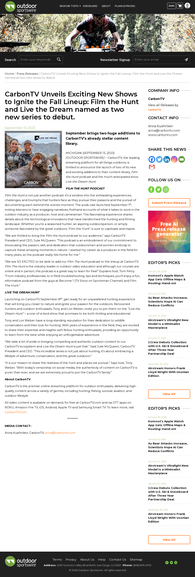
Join (171, 6)
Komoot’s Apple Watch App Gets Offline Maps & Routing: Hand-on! (168, 280)
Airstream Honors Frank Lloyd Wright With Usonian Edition (167, 372)
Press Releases (27, 73)
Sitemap (136, 559)
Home (9, 73)
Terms (57, 559)
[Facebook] (152, 159)
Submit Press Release (169, 203)
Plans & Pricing (125, 6)
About (106, 6)
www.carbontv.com (162, 135)
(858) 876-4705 (142, 565)
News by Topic (69, 6)
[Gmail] (152, 166)
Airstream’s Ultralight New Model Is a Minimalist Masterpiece (167, 324)
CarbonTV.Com (16, 412)
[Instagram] (174, 159)
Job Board (90, 6)
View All (169, 394)
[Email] (181, 159)
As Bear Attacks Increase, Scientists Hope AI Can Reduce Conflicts (167, 302)
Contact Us (118, 559)
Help (102, 559)
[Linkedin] (166, 159)
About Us (87, 559)
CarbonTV (154, 109)
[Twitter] (159, 159)
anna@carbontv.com (60, 433)
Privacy (71, 559)
